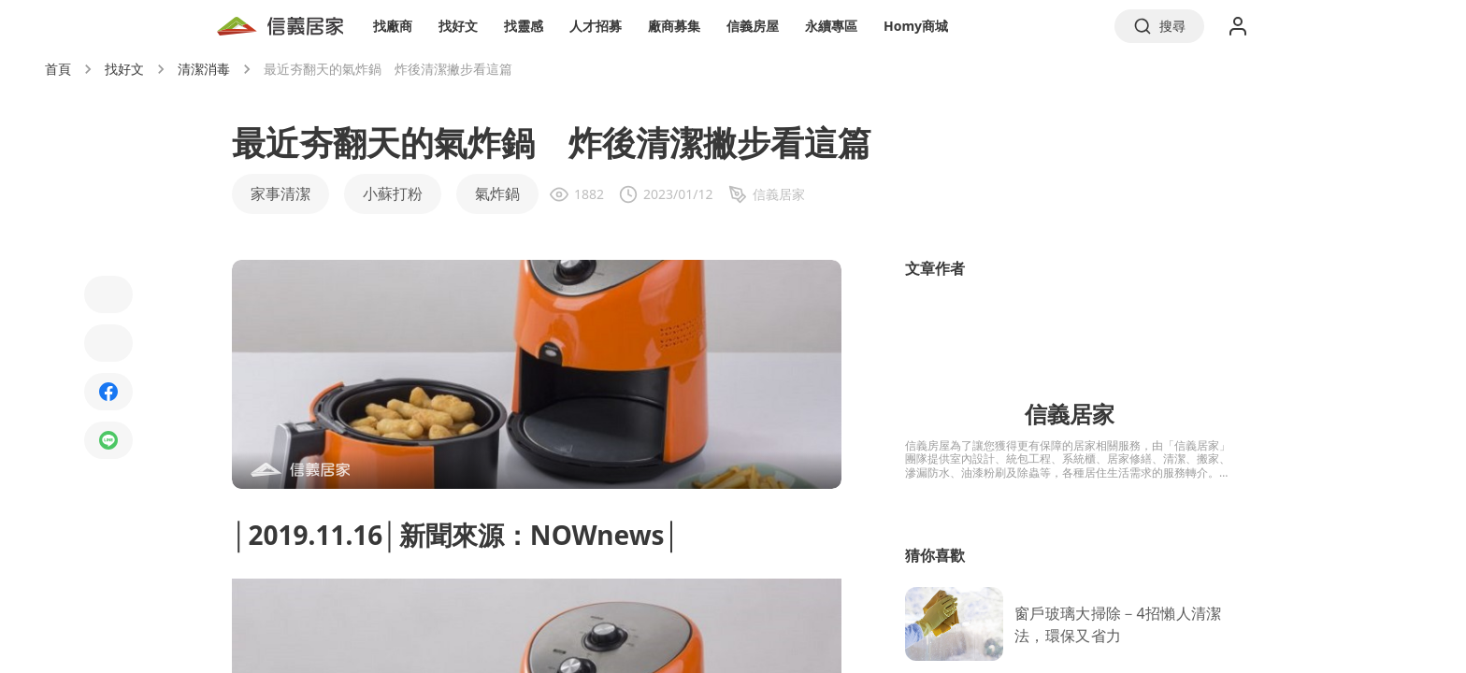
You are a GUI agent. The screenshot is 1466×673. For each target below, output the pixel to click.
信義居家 (1069, 413)
